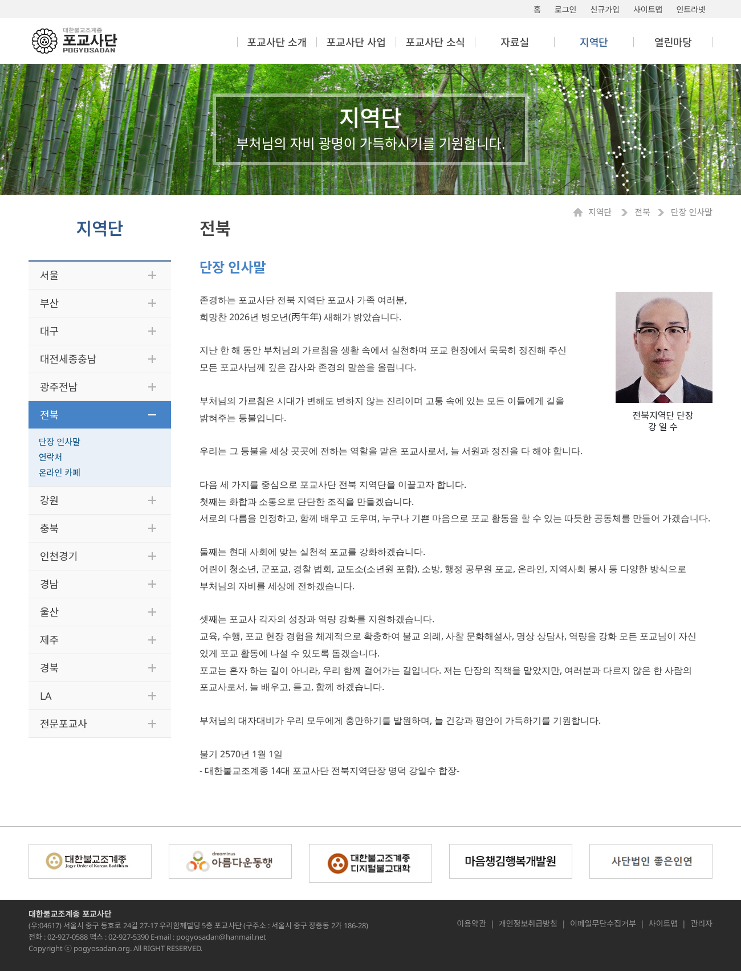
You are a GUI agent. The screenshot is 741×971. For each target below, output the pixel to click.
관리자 (701, 924)
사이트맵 (648, 9)
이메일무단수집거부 (603, 924)
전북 (49, 415)
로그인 (566, 9)
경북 (49, 668)
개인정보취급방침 (528, 924)
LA (46, 696)
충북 (49, 528)
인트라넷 (691, 9)
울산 (49, 612)
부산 (49, 303)
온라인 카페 (59, 472)
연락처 (50, 457)
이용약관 (471, 924)
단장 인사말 (59, 441)
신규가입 (605, 9)
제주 (49, 640)
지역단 (601, 212)
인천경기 (59, 556)
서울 (49, 275)
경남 (49, 584)
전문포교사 (63, 724)
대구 (49, 331)
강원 (49, 500)
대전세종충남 (68, 359)
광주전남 (59, 387)
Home (580, 212)
